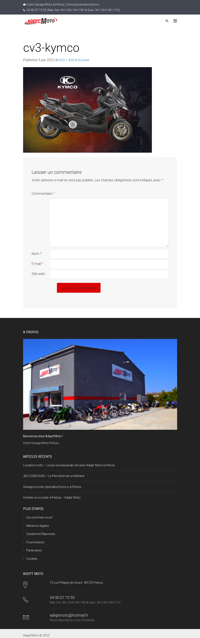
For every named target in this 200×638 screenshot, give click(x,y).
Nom (36, 244)
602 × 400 (66, 60)
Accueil (83, 60)
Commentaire (43, 194)
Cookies (31, 549)
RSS (68, 632)
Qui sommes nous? (39, 508)
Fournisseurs (35, 533)
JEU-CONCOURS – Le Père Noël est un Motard (53, 466)
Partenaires (34, 541)
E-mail (37, 255)
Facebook (34, 632)
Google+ (55, 632)
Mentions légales (37, 516)
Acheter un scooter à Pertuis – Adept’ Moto (52, 488)
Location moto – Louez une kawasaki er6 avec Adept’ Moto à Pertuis (69, 456)
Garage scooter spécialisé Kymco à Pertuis (52, 477)
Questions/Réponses (40, 524)
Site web (38, 265)
